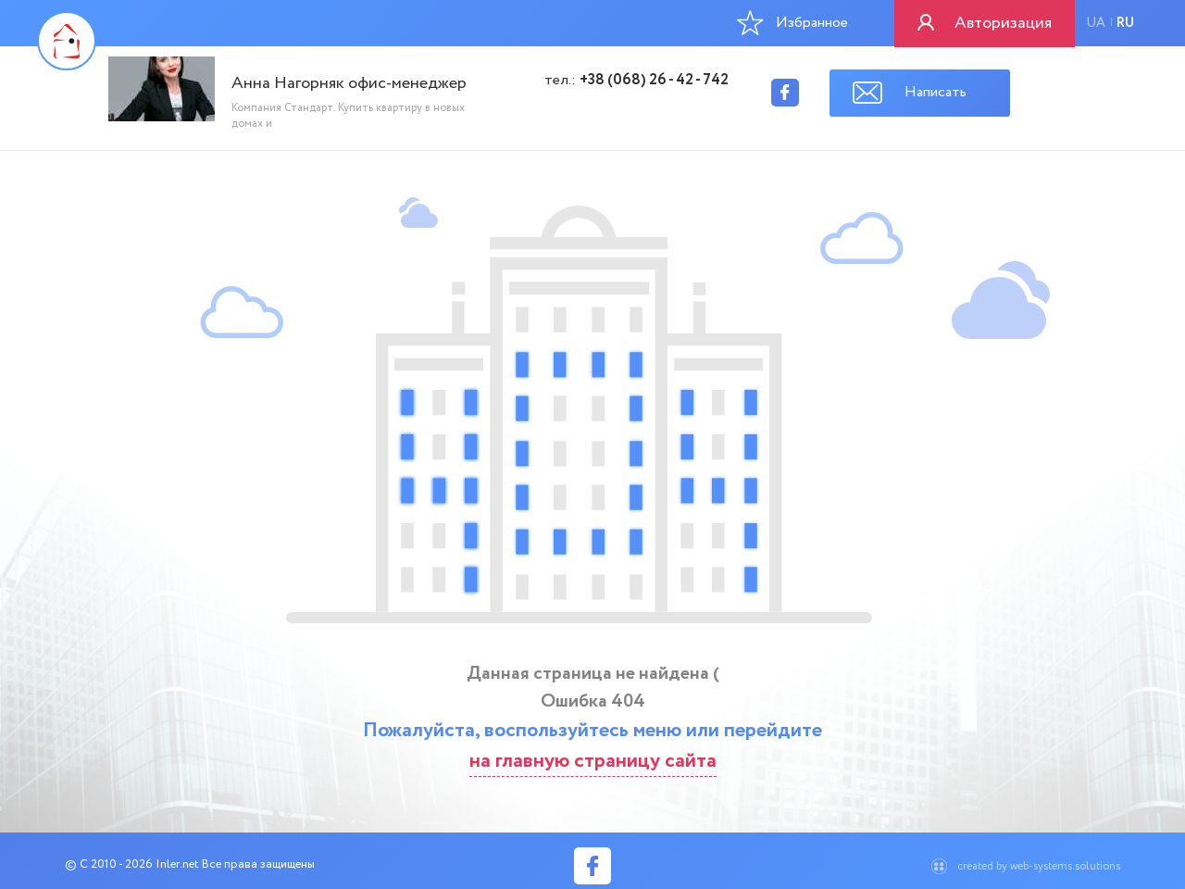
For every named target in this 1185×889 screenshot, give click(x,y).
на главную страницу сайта (593, 761)
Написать (935, 92)
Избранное (792, 22)
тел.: (636, 80)
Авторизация (1003, 23)
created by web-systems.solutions (1038, 866)
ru (1125, 23)
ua (1095, 23)
